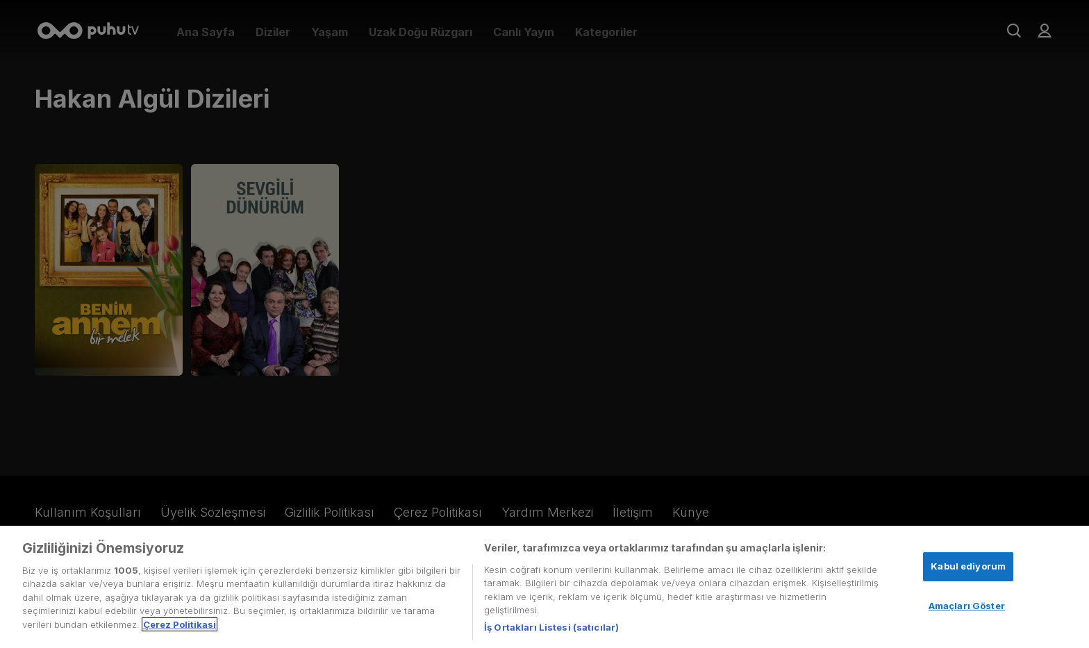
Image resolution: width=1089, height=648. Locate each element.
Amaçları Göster (967, 609)
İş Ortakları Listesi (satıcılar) (551, 631)
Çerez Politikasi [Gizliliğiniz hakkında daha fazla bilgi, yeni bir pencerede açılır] (179, 628)
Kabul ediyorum (968, 570)
